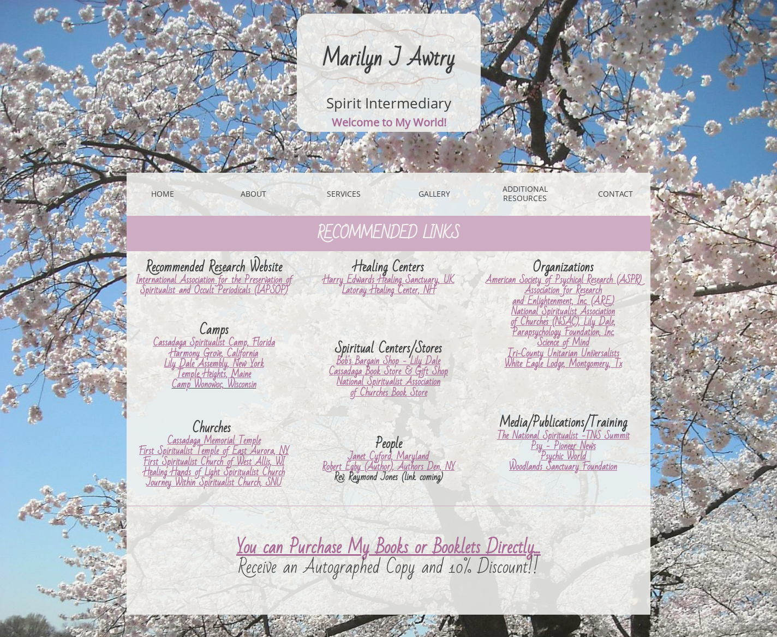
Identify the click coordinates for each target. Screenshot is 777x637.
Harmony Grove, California (214, 353)
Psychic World (563, 456)
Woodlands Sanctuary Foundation (563, 466)
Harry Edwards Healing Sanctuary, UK (389, 279)
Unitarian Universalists (583, 353)
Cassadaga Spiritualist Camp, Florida (214, 342)
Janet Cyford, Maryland (388, 456)
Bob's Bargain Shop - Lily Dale (388, 361)
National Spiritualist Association (388, 381)
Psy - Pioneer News (563, 446)
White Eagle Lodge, (537, 363)
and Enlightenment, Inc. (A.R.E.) (563, 301)
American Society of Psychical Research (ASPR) (563, 279)
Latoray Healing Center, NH (388, 290)
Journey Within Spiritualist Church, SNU (214, 482)
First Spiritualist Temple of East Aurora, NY (214, 450)
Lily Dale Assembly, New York (214, 363)
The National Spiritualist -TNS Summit (563, 435)
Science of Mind (563, 342)
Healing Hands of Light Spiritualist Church (214, 472)
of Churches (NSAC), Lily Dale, (563, 321)
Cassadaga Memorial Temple (214, 440)
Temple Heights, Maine (214, 374)
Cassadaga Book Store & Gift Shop (388, 371)
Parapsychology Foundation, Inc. (563, 332)
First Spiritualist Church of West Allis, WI (214, 461)
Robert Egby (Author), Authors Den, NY (388, 466)
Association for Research (563, 290)
